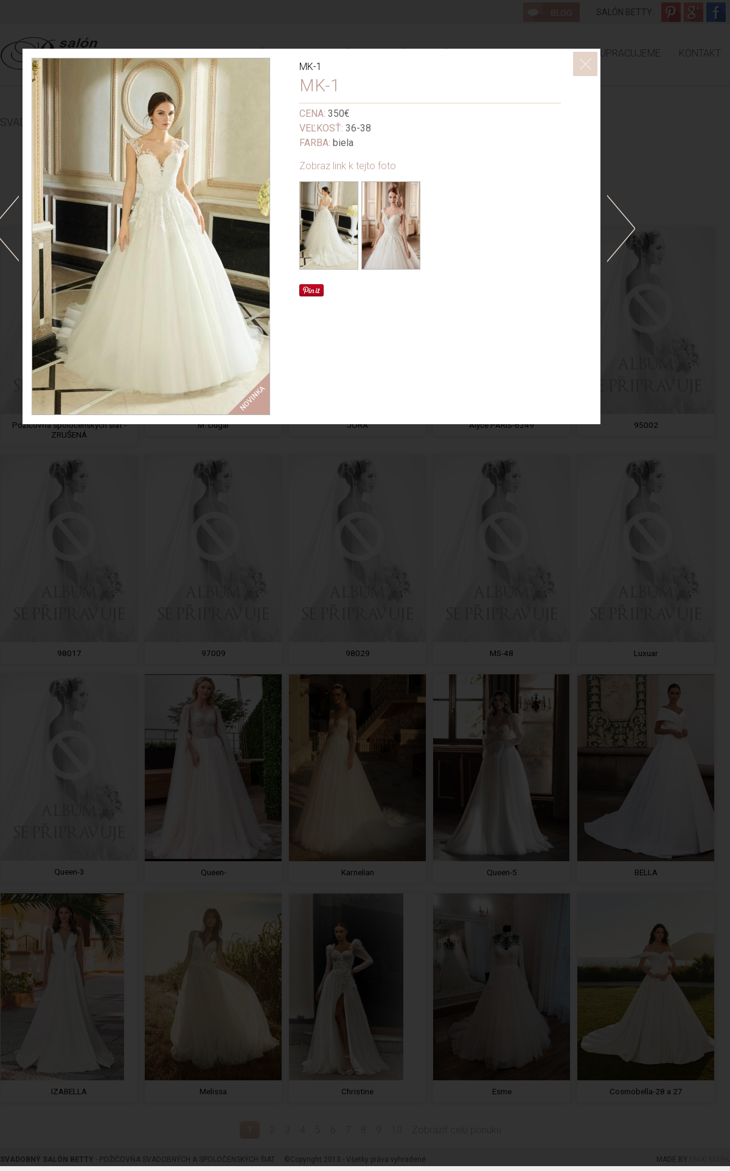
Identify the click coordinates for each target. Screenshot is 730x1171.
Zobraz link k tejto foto (347, 166)
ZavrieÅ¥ (585, 64)
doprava (621, 228)
